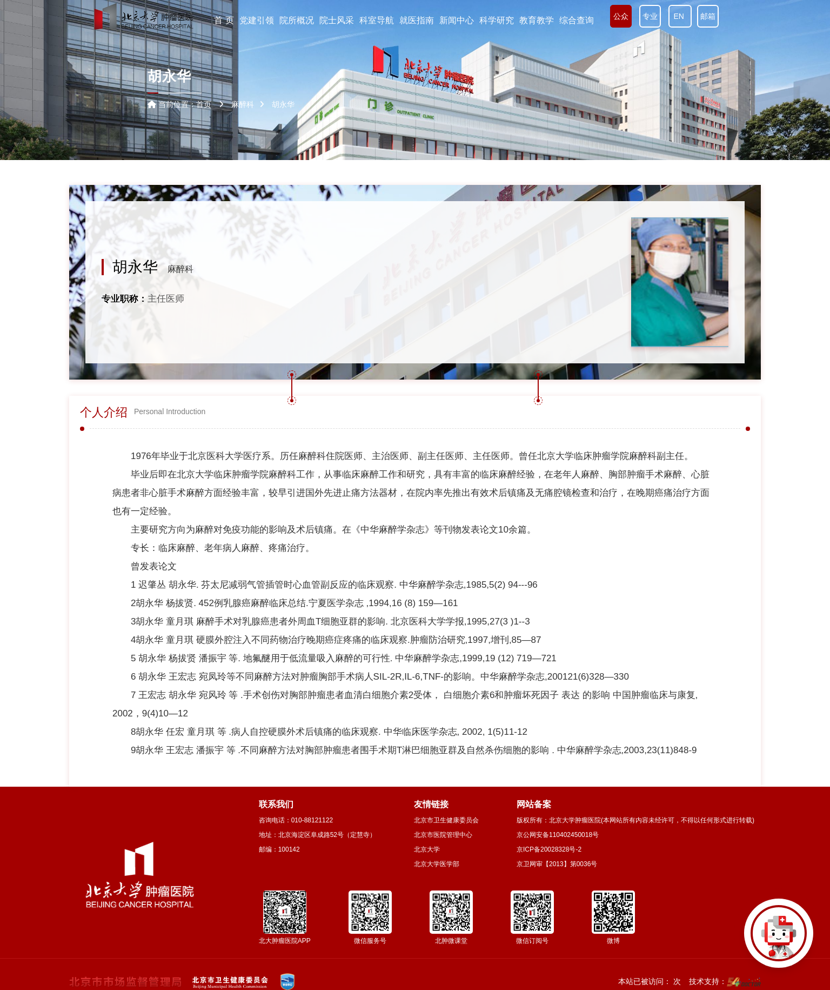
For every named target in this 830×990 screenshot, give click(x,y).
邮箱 (707, 16)
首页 (203, 104)
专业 (650, 16)
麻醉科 (180, 269)
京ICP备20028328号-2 (549, 849)
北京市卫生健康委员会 (446, 820)
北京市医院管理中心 (443, 835)
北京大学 (427, 849)
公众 (620, 16)
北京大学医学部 (436, 864)
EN (680, 16)
